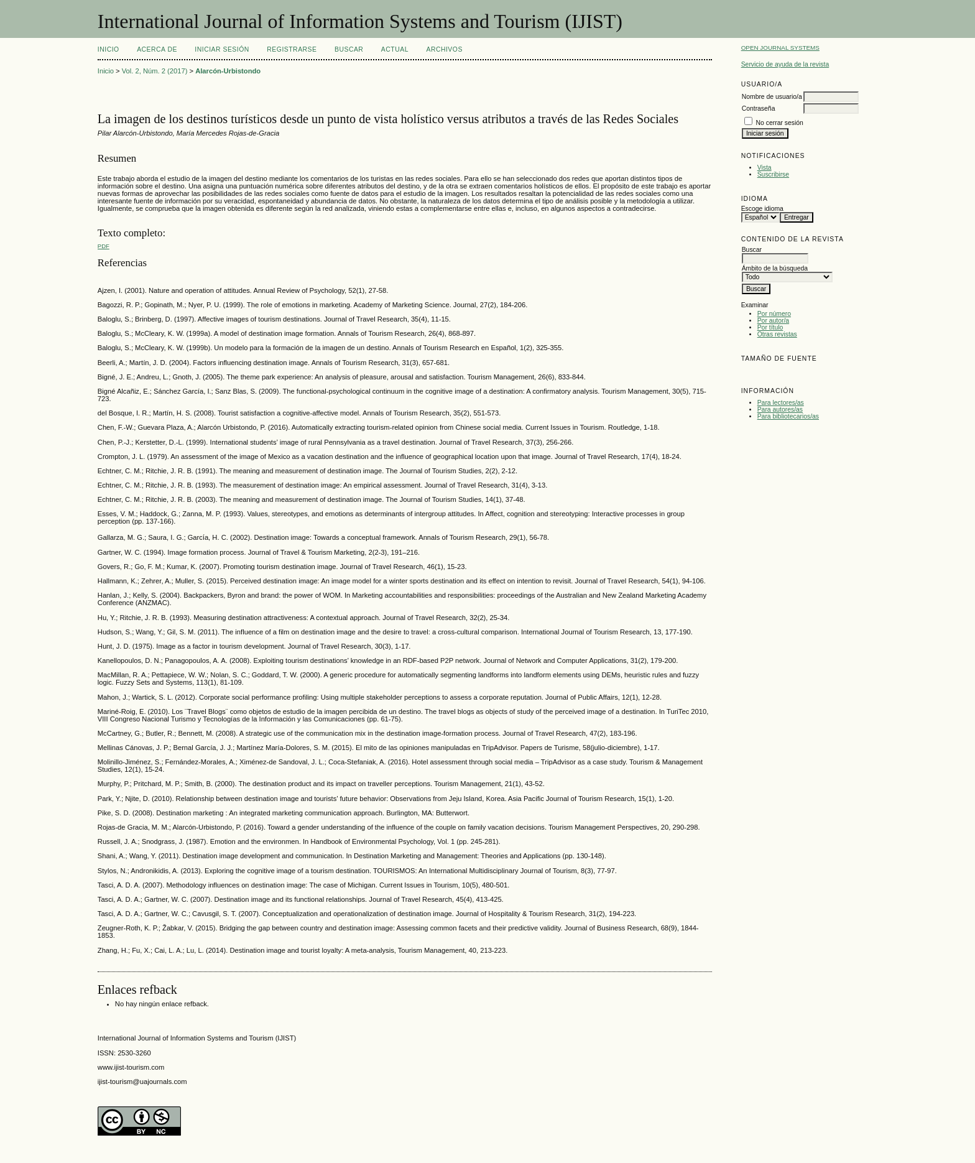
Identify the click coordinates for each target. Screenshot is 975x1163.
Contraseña (758, 108)
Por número (774, 313)
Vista (764, 167)
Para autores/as (780, 409)
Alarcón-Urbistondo (228, 71)
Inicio (108, 49)
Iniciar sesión (222, 49)
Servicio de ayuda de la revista (785, 64)
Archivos (444, 49)
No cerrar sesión (779, 122)
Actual (395, 49)
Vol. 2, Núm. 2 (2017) (155, 71)
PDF (103, 246)
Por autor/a (773, 320)
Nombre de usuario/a (772, 96)
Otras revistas (777, 334)
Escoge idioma (762, 208)
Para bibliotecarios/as (788, 416)
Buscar (349, 49)
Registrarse (292, 49)
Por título (770, 327)
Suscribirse (773, 174)
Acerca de (157, 49)
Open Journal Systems (780, 47)
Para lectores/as (780, 402)
